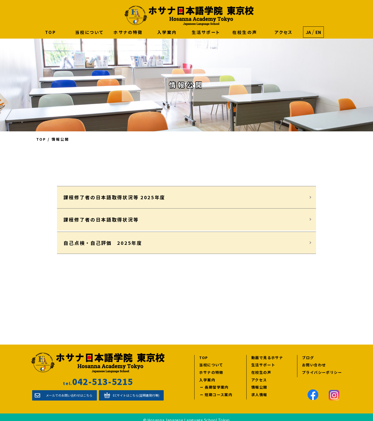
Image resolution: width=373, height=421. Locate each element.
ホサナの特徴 (128, 32)
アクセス (284, 32)
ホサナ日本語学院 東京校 (189, 15)
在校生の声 (244, 32)
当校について (89, 32)
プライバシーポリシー (322, 366)
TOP (50, 32)
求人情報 (259, 388)
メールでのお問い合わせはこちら (69, 389)
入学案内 (167, 32)
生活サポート (206, 32)
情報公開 (259, 381)
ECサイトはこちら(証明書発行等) (136, 389)
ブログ (308, 351)
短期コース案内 (218, 388)
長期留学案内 (216, 381)
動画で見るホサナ (267, 351)
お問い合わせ (314, 359)
